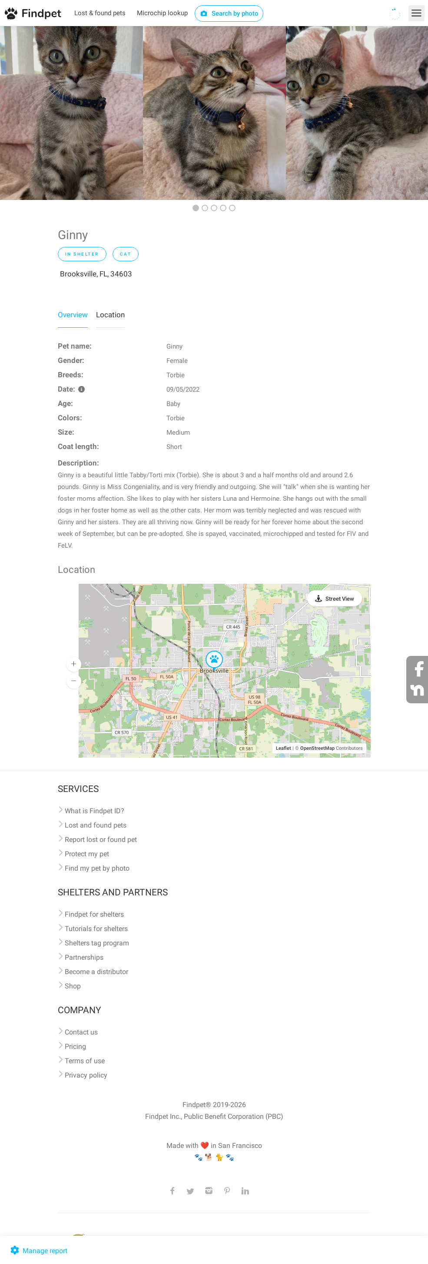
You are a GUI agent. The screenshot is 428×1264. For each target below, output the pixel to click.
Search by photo (229, 13)
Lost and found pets (95, 825)
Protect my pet (87, 854)
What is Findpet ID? (94, 811)
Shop (73, 986)
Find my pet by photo (97, 868)
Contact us (81, 1032)
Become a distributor (96, 972)
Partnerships (84, 957)
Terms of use (85, 1061)
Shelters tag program (97, 943)
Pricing (75, 1046)
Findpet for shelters (94, 914)
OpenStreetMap (317, 748)
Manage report (38, 1251)
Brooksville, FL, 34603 (96, 273)
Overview (73, 314)
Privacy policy (86, 1075)
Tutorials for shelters (96, 929)
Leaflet (283, 748)
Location (110, 314)
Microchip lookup (162, 13)
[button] (208, 651)
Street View (339, 598)
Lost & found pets (100, 13)
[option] (71, 113)
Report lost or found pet (101, 839)
